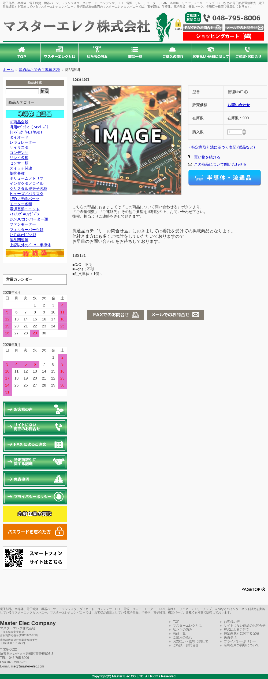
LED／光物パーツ (24, 199)
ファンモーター (23, 224)
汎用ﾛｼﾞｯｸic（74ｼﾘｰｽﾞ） (30, 127)
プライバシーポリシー (240, 641)
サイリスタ (19, 147)
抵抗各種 (17, 173)
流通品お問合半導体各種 (39, 69)
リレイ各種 (19, 158)
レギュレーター (23, 142)
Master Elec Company (28, 623)
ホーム (8, 69)
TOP (176, 622)
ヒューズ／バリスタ (26, 194)
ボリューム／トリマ (26, 178)
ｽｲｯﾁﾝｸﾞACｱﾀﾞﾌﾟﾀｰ (25, 214)
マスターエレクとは (187, 625)
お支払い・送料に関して (190, 641)
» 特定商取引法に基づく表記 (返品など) (221, 147)
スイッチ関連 (21, 168)
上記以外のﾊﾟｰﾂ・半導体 (30, 245)
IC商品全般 (19, 122)
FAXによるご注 (235, 629)
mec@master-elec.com (27, 666)
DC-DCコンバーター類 (29, 219)
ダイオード (19, 137)
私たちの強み (182, 629)
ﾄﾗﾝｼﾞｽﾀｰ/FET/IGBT (26, 132)
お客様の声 (232, 622)
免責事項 (230, 637)
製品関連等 (19, 240)
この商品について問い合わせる (220, 164)
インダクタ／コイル (26, 183)
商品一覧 (179, 633)
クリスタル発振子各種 (28, 188)
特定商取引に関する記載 (241, 633)
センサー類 (19, 163)
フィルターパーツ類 (26, 229)
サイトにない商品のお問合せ (245, 625)
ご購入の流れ (182, 637)
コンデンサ (19, 152)
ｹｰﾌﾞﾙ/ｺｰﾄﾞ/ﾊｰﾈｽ (23, 235)
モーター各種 (21, 204)
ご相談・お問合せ (186, 645)
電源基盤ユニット (25, 209)
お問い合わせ (239, 105)
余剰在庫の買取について (241, 645)
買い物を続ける (207, 157)
